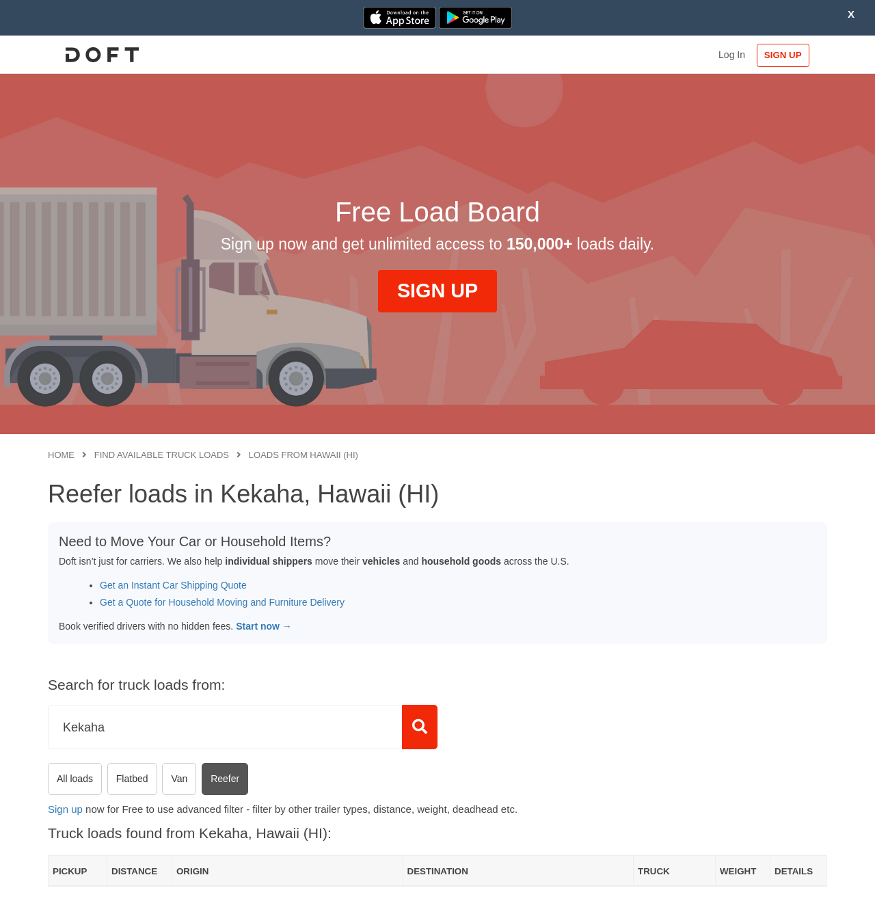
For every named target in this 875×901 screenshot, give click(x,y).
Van (179, 778)
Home (61, 455)
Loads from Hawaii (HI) (303, 455)
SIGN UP (783, 55)
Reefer (225, 778)
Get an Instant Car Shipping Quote (173, 585)
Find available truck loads (161, 455)
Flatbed (132, 778)
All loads (75, 778)
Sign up (65, 809)
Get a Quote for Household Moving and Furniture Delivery (222, 602)
